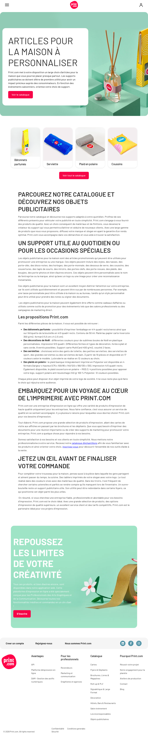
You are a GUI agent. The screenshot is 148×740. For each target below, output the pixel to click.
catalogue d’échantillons (84, 443)
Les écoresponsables (100, 714)
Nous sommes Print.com (78, 643)
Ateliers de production (130, 678)
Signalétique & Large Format (100, 691)
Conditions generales (76, 729)
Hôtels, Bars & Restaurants (103, 703)
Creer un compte (15, 643)
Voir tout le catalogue (74, 175)
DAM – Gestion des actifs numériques (42, 680)
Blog (122, 689)
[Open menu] (7, 5)
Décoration (95, 697)
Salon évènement (98, 708)
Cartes (93, 664)
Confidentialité (58, 729)
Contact (123, 684)
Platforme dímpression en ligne (43, 671)
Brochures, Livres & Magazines (99, 677)
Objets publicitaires (99, 719)
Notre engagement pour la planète (132, 671)
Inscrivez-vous (70, 446)
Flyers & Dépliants (98, 670)
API (32, 664)
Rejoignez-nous (43, 643)
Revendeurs (66, 667)
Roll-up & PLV (96, 684)
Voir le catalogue (20, 94)
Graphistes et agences (71, 681)
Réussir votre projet (129, 664)
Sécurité (55, 731)
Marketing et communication (68, 675)
